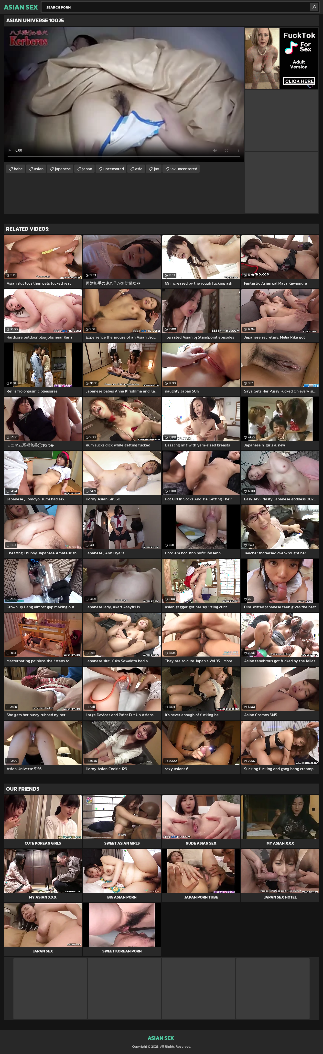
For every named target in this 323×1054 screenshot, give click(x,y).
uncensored (113, 169)
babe (18, 169)
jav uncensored (183, 169)
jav (156, 169)
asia (138, 169)
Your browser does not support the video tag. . (124, 94)
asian (38, 169)
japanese (63, 169)
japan (87, 169)
